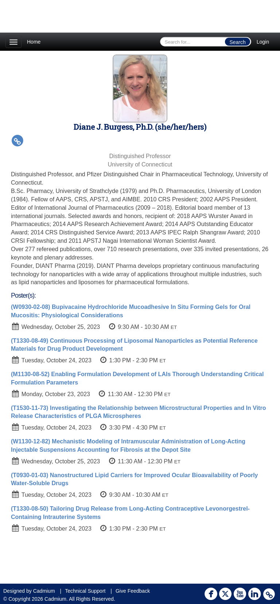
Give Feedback (133, 591)
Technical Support (85, 591)
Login (263, 42)
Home (33, 42)
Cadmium (44, 591)
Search (237, 42)
